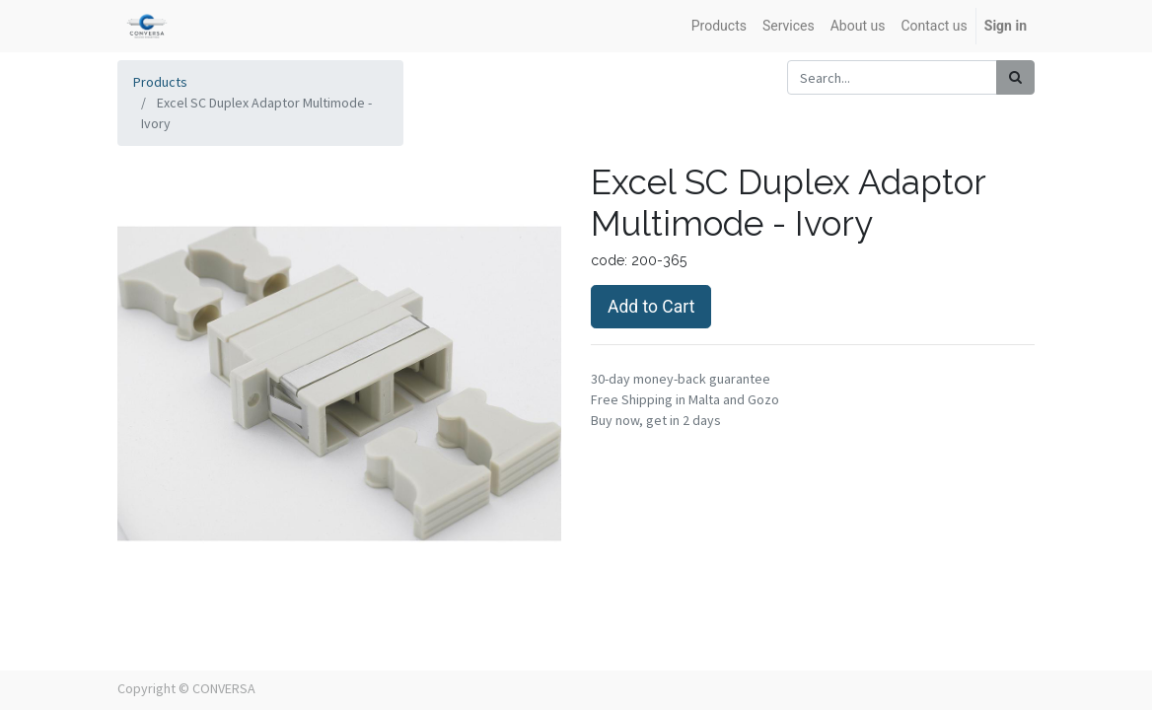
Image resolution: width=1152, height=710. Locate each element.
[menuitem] (719, 26)
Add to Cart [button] (651, 307)
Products (160, 82)
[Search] (1015, 77)
